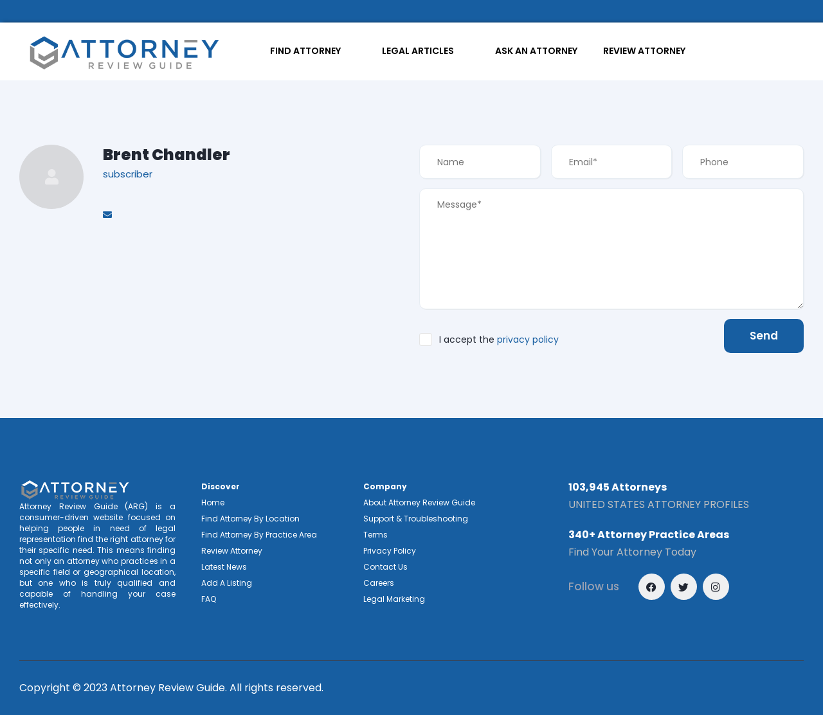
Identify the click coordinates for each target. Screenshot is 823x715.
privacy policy (528, 339)
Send (764, 335)
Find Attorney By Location (250, 518)
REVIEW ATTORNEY (644, 50)
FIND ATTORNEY (305, 50)
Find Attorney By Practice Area (259, 534)
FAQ (208, 598)
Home (212, 502)
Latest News (224, 566)
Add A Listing (226, 582)
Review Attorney (231, 550)
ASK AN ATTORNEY (536, 50)
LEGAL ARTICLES (418, 50)
